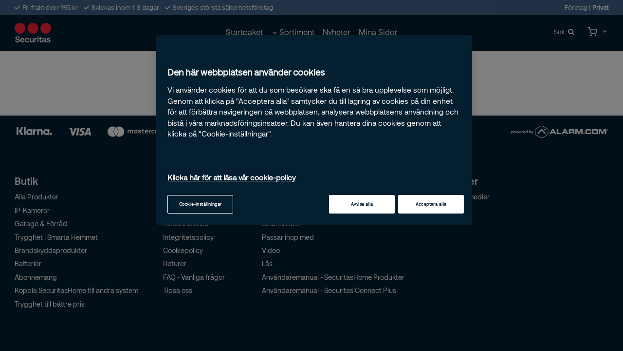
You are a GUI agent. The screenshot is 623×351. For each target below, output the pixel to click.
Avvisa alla (362, 204)
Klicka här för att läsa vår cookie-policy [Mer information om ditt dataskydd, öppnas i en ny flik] (231, 177)
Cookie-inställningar (200, 204)
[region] (314, 130)
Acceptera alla (431, 204)
